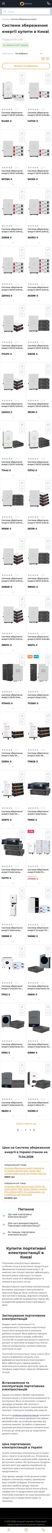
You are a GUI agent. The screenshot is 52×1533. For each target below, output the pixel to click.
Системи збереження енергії (23, 19)
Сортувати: (7, 53)
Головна (5, 19)
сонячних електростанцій (25, 1415)
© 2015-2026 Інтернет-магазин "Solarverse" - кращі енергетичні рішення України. (26, 1523)
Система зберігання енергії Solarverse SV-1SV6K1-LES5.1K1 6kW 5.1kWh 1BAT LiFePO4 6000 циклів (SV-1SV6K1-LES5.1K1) (25, 1171)
